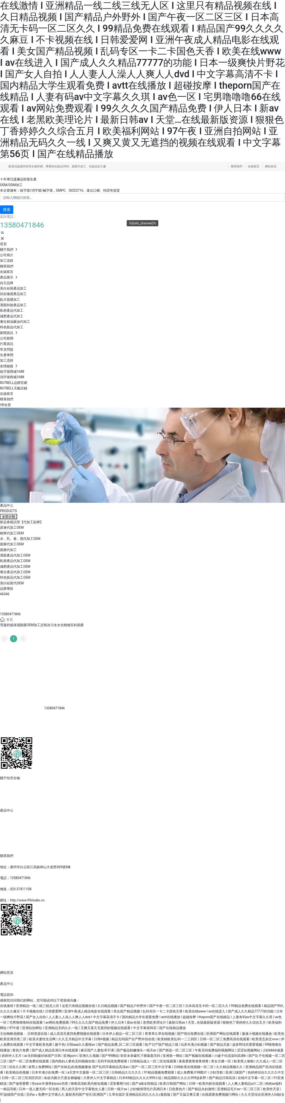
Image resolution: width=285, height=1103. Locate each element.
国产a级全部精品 (145, 1083)
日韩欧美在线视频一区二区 (194, 1067)
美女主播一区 (221, 1061)
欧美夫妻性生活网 (42, 1039)
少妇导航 (217, 1072)
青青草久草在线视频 (160, 1033)
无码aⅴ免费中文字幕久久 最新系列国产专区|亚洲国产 (66, 1094)
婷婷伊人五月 (12, 1056)
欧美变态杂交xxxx (265, 1039)
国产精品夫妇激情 (201, 1089)
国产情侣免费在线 (190, 1033)
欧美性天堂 (271, 1089)
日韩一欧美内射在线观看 (207, 1083)
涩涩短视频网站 (249, 1050)
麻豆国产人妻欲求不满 (98, 1050)
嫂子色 (60, 1044)
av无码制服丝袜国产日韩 (43, 1056)
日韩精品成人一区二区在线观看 (153, 1061)
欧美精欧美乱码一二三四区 (177, 1039)
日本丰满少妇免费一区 (49, 1072)
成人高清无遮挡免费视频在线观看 (75, 1033)
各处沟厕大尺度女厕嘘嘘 (62, 1078)
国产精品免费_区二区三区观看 (120, 1044)
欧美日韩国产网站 (173, 1083)
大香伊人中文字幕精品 (100, 1078)
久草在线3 (116, 1094)
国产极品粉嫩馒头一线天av (136, 1050)
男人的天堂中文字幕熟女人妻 (84, 1089)
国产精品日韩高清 (222, 1078)
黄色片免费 (21, 1050)
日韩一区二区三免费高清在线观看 (225, 1039)
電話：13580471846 (15, 878)
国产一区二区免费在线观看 (29, 1061)
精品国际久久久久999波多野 (185, 1078)
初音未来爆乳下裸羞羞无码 (140, 1056)
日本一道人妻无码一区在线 (39, 1089)
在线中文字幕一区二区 (255, 1078)
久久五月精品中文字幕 (75, 1039)
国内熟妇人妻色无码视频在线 (74, 1061)
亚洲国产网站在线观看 (223, 1033)
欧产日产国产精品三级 (162, 1044)
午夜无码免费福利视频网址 (215, 1050)
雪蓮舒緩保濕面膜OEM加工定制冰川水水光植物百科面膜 (42, 625)
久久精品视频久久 (229, 1067)
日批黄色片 (177, 1089)
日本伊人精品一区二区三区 (122, 1033)
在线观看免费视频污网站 (220, 1094)
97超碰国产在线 (12, 1094)
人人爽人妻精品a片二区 (246, 1083)
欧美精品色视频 (18, 1072)
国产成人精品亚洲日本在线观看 (55, 1050)
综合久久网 (17, 1067)
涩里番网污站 (120, 1083)
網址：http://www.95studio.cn (22, 900)
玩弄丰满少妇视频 (194, 1044)
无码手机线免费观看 (112, 1061)
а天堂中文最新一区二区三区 (88, 1072)
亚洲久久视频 (89, 1056)
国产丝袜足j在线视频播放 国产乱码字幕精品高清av (92, 1067)
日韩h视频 (102, 1039)
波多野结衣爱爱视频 (247, 1044)
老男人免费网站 (40, 1067)
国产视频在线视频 (198, 1056)
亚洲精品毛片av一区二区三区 (239, 1089)
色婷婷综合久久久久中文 (266, 1072)
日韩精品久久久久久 (126, 1072)
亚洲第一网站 (173, 1056)
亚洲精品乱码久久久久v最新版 (148, 1094)
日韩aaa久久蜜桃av (81, 1044)
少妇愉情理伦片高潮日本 (148, 1089)
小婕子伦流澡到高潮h (230, 1056)
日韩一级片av (117, 1089)
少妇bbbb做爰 (273, 1050)
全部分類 (8, 516)
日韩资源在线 (37, 1033)
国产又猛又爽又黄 (186, 1094)
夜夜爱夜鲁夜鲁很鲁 (194, 1061)
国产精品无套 (220, 1044)
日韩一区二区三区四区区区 (22, 1078)
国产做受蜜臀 (19, 1083)
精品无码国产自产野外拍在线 (133, 1039)
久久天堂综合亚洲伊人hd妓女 (263, 1094)
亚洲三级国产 (235, 1072)
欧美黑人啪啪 (244, 1061)
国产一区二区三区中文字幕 (151, 1067)
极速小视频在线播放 (257, 1033)
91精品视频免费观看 (159, 1072)
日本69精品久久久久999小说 (140, 1078)
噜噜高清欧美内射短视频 (89, 1083)
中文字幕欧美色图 (39, 1044)
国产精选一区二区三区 (176, 1050)
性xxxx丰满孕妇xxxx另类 (50, 1083)
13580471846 (10, 614)
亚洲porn (70, 1056)
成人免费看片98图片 (192, 1072)
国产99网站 (110, 1056)
